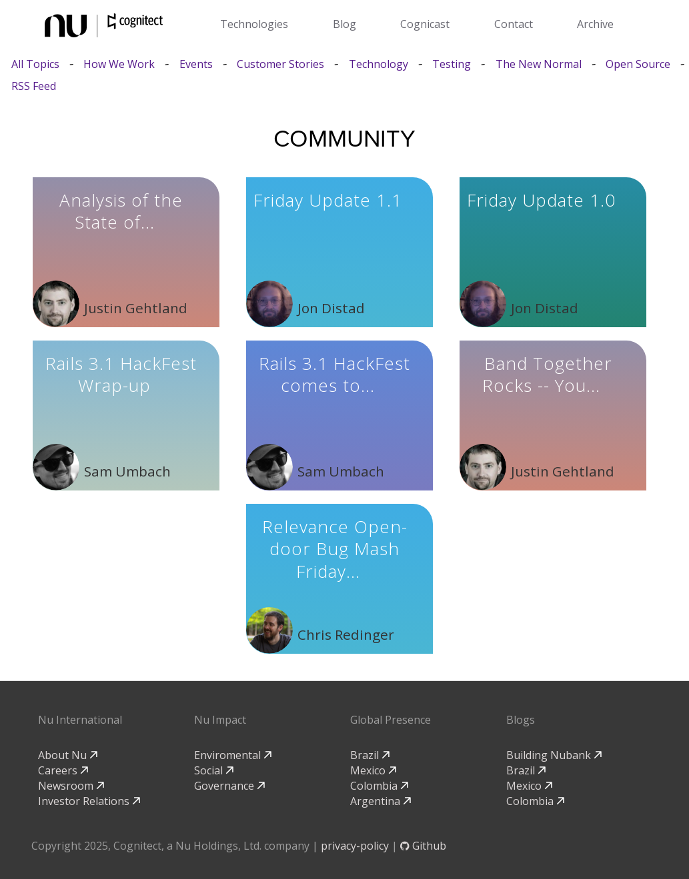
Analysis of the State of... (121, 211)
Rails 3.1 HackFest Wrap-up (121, 374)
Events (196, 64)
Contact (513, 24)
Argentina (380, 801)
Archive (595, 24)
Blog (344, 24)
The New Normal (539, 64)
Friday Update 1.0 (541, 200)
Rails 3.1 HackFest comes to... (334, 374)
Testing (451, 64)
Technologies (254, 24)
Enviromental (232, 755)
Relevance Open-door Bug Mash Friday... (335, 549)
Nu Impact (220, 719)
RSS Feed (33, 86)
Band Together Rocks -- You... (547, 374)
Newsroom (71, 785)
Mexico (373, 770)
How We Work (119, 64)
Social (213, 770)
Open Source (638, 64)
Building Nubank (554, 755)
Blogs (520, 719)
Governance (229, 785)
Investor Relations (89, 801)
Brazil (370, 755)
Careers (63, 770)
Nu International (80, 719)
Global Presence (390, 719)
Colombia (379, 785)
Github (423, 845)
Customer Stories (280, 64)
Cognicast (425, 24)
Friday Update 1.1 (327, 200)
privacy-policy (355, 845)
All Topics (35, 64)
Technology (378, 64)
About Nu (67, 755)
